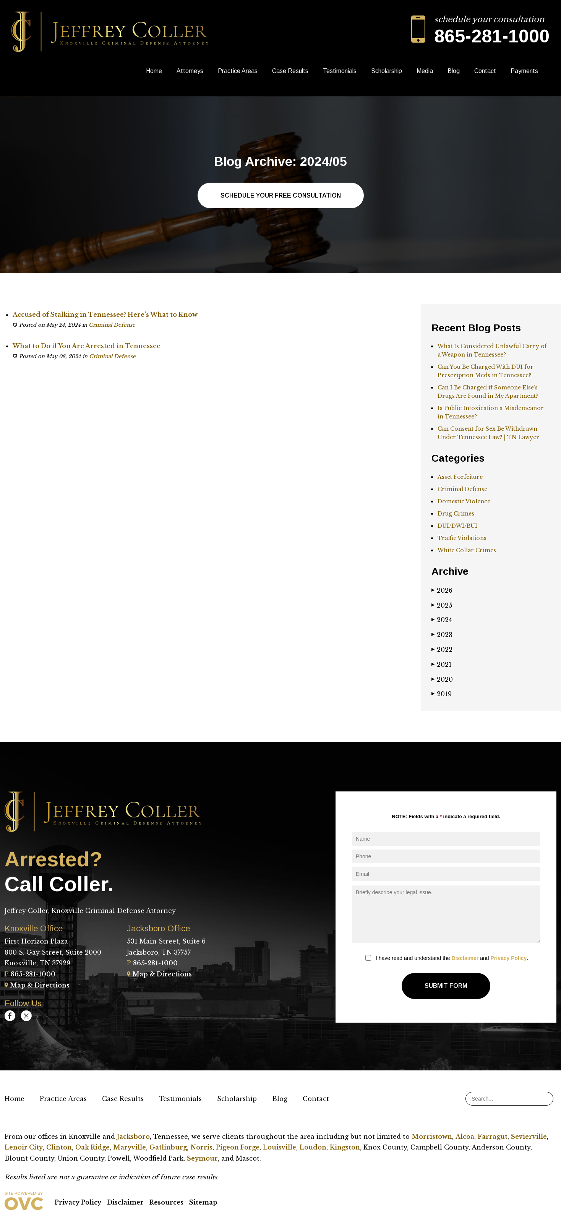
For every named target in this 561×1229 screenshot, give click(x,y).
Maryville (129, 1147)
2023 (441, 634)
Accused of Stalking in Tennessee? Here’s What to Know (105, 314)
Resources (166, 1202)
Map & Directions (37, 985)
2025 (441, 605)
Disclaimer (464, 958)
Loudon (313, 1147)
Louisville (279, 1147)
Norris (201, 1147)
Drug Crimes (456, 513)
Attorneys (190, 71)
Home (154, 71)
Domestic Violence (464, 501)
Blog (454, 71)
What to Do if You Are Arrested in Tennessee (87, 346)
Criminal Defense (112, 325)
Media (425, 71)
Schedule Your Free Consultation (281, 195)
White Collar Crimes (467, 550)
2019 (441, 694)
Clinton (59, 1147)
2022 (441, 649)
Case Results (290, 71)
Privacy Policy (508, 958)
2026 (441, 590)
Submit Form (446, 986)
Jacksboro (133, 1136)
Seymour (202, 1158)
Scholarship (386, 71)
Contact (485, 71)
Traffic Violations (462, 538)
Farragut (492, 1136)
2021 (441, 664)
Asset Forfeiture (460, 476)
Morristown (432, 1136)
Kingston (345, 1147)
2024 (441, 619)
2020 (442, 679)
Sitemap (203, 1202)
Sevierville (529, 1136)
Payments (524, 71)
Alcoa (465, 1136)
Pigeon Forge (237, 1147)
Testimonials (340, 71)
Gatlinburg (168, 1147)
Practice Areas (238, 71)
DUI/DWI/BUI (457, 525)
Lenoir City (24, 1147)
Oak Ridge (92, 1147)
